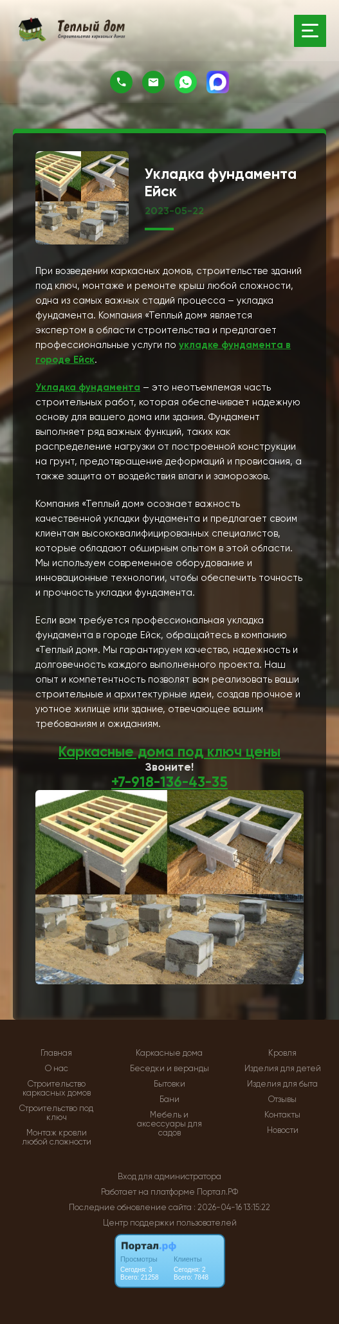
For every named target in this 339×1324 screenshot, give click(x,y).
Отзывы (282, 1098)
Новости (282, 1129)
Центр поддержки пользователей (170, 1221)
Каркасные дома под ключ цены (169, 751)
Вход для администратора (169, 1175)
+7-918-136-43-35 (170, 781)
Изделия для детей (282, 1067)
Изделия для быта (282, 1082)
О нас (56, 1067)
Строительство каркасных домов (57, 1087)
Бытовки (169, 1082)
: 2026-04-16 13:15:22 (232, 1206)
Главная (56, 1051)
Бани (169, 1098)
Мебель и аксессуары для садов (169, 1122)
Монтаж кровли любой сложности (56, 1136)
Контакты (282, 1113)
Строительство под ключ (56, 1112)
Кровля (282, 1051)
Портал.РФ (217, 1190)
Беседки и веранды (169, 1067)
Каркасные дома (169, 1051)
